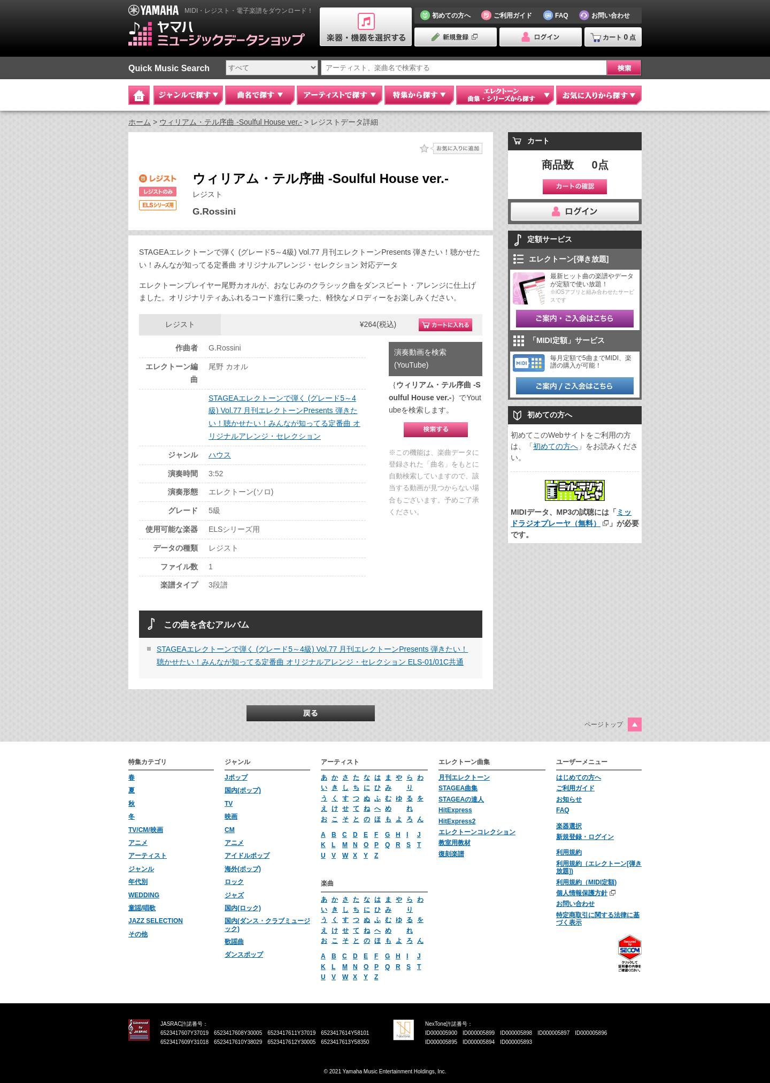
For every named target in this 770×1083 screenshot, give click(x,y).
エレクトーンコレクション (476, 832)
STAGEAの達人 (461, 799)
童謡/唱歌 (142, 908)
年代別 (138, 882)
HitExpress (455, 810)
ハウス (220, 455)
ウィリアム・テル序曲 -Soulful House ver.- (230, 122)
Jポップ (236, 777)
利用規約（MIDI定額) (586, 882)
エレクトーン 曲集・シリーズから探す (505, 95)
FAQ (562, 810)
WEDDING (143, 895)
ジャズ (234, 895)
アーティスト (147, 855)
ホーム (139, 122)
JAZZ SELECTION (155, 921)
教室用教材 (454, 842)
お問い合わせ (575, 903)
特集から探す (419, 95)
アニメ (138, 842)
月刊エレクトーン (464, 777)
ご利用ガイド (575, 788)
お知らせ (569, 799)
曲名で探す (260, 95)
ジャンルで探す (188, 95)
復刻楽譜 (451, 854)
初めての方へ (555, 446)
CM (230, 830)
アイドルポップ (247, 855)
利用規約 (569, 852)
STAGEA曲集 (458, 788)
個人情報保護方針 (581, 893)
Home (139, 95)
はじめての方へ (578, 777)
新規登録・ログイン (585, 837)
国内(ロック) (243, 908)
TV (229, 803)
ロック (234, 882)
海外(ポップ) (243, 869)
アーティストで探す (339, 95)
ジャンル (141, 869)
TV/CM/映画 (145, 830)
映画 (231, 816)
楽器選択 (569, 826)
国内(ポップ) (243, 790)
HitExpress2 (456, 821)
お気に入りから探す (599, 95)
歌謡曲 (234, 941)
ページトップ (603, 724)
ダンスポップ (244, 954)
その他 (138, 934)
